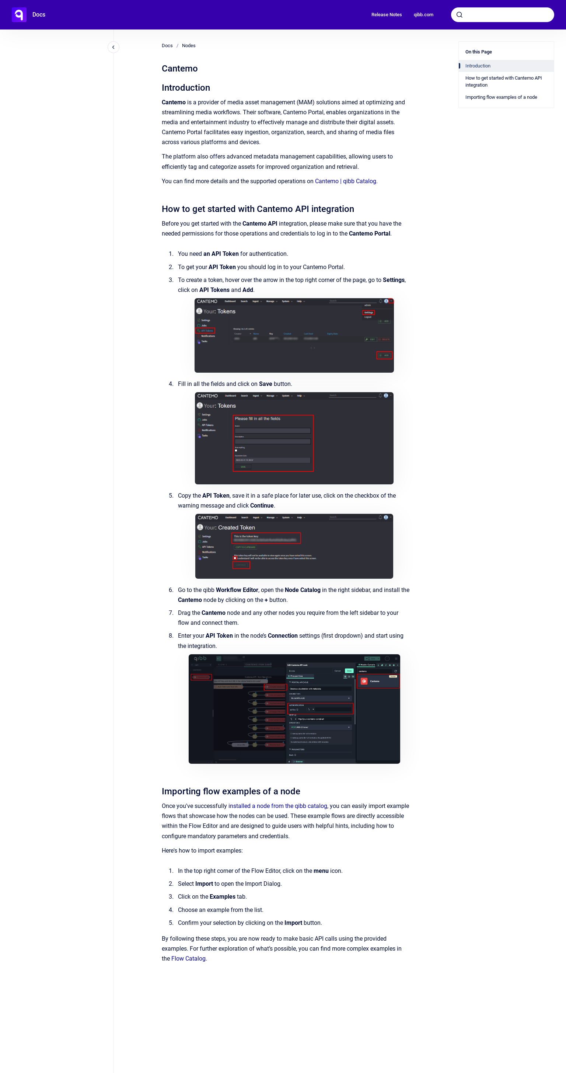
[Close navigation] (113, 47)
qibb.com (423, 14)
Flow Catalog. (189, 958)
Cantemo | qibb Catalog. (346, 181)
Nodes (189, 45)
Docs (38, 14)
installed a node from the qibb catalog (277, 805)
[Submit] (459, 15)
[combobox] (502, 15)
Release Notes (386, 14)
